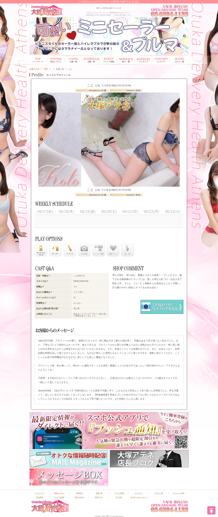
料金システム (59, 493)
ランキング (143, 60)
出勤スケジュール (91, 60)
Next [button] (184, 36)
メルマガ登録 (59, 497)
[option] (109, 36)
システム (56, 60)
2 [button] (106, 184)
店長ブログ (99, 497)
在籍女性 (73, 60)
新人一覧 (126, 60)
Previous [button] (33, 36)
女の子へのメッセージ (139, 497)
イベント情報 (108, 60)
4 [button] (116, 184)
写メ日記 (119, 497)
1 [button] (101, 184)
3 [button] (111, 184)
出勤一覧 (99, 493)
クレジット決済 (178, 493)
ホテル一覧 (179, 60)
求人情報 (39, 497)
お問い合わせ (79, 497)
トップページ (38, 60)
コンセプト (161, 60)
